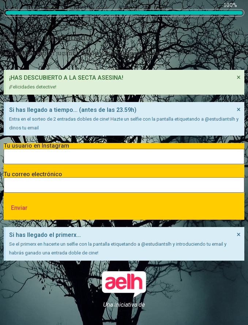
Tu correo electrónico (124, 179)
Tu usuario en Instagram (124, 151)
